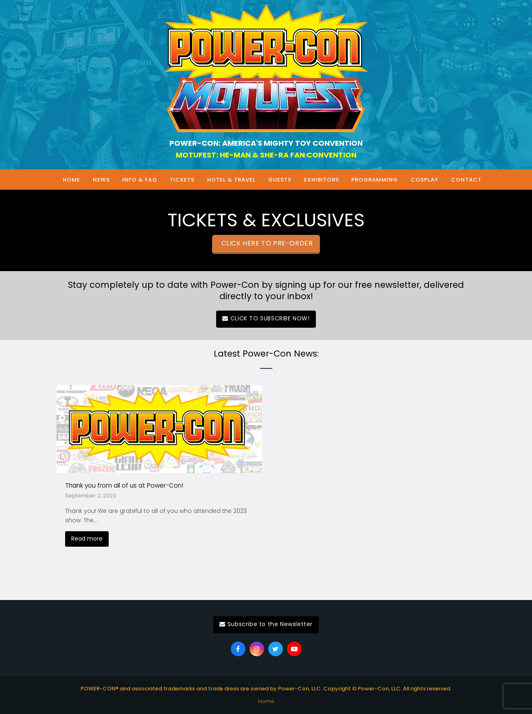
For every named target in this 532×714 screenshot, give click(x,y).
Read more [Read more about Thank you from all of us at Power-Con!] (87, 538)
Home (266, 701)
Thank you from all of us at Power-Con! (124, 485)
